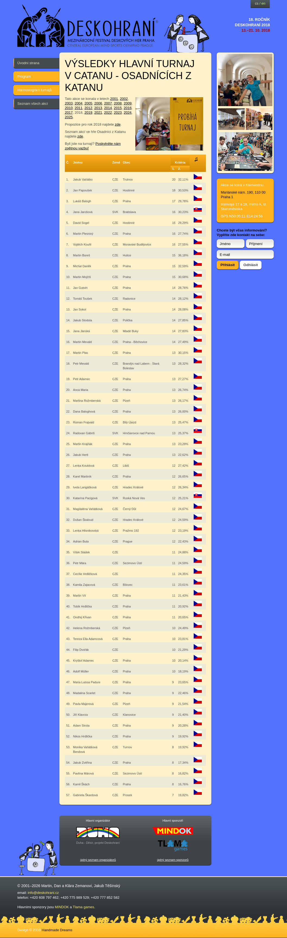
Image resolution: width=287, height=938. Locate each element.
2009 (128, 103)
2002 (124, 99)
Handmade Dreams (57, 930)
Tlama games (83, 907)
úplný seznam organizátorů (98, 859)
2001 (114, 99)
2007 (108, 103)
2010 (69, 108)
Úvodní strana (28, 63)
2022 (108, 112)
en (263, 3)
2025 (69, 117)
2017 (69, 112)
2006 (98, 103)
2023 (118, 112)
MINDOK (62, 907)
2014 (108, 108)
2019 (88, 112)
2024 (128, 112)
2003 (69, 103)
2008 (118, 103)
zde (117, 124)
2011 (78, 108)
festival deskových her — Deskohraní (88, 26)
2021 (98, 112)
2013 (98, 108)
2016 (128, 108)
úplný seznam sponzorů (173, 859)
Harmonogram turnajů (34, 90)
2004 (78, 103)
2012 (88, 108)
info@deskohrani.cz (43, 893)
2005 (88, 103)
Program (24, 76)
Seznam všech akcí (32, 104)
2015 (118, 108)
